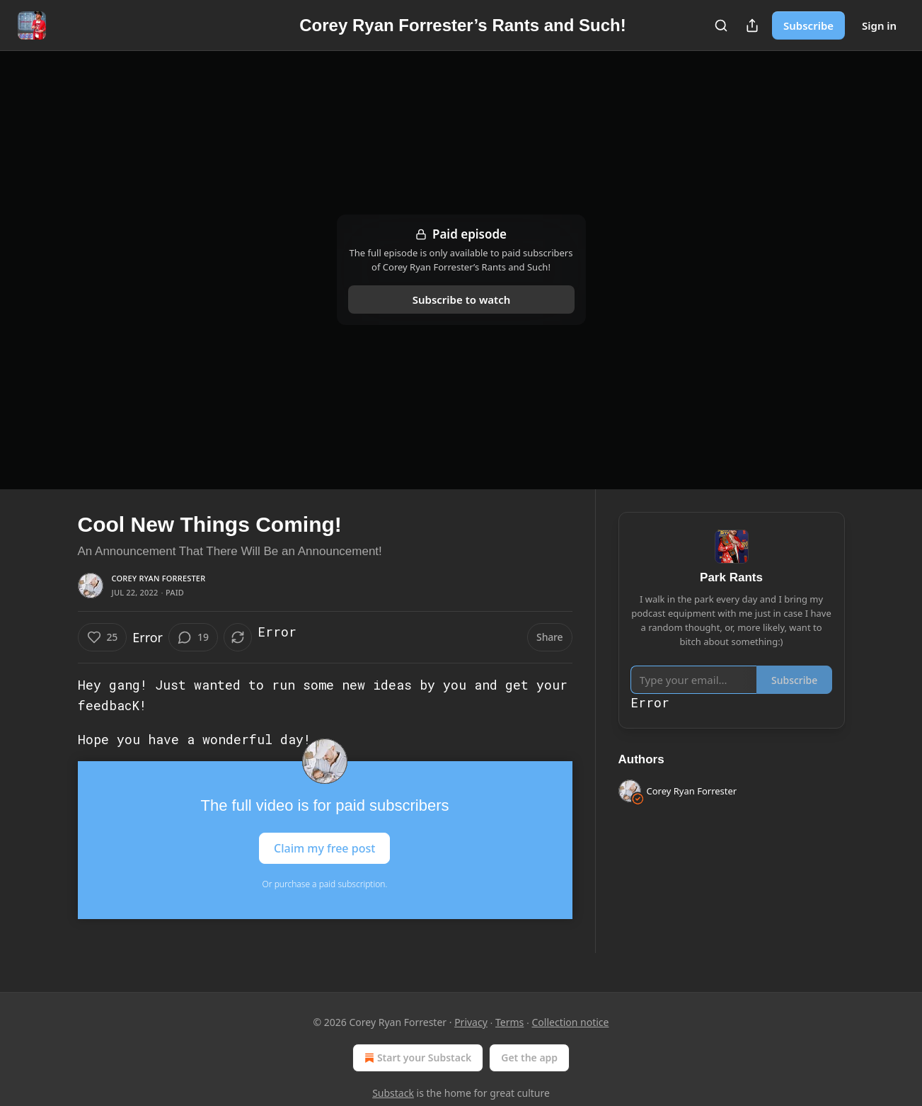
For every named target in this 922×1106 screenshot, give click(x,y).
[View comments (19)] (193, 637)
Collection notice (570, 1022)
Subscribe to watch (461, 299)
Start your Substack (416, 1058)
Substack (393, 1093)
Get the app (529, 1057)
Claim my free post (324, 848)
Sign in (879, 25)
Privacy (471, 1022)
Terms (509, 1022)
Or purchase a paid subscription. (325, 884)
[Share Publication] (752, 25)
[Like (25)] (102, 637)
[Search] (721, 25)
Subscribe (808, 25)
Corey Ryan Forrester (159, 578)
